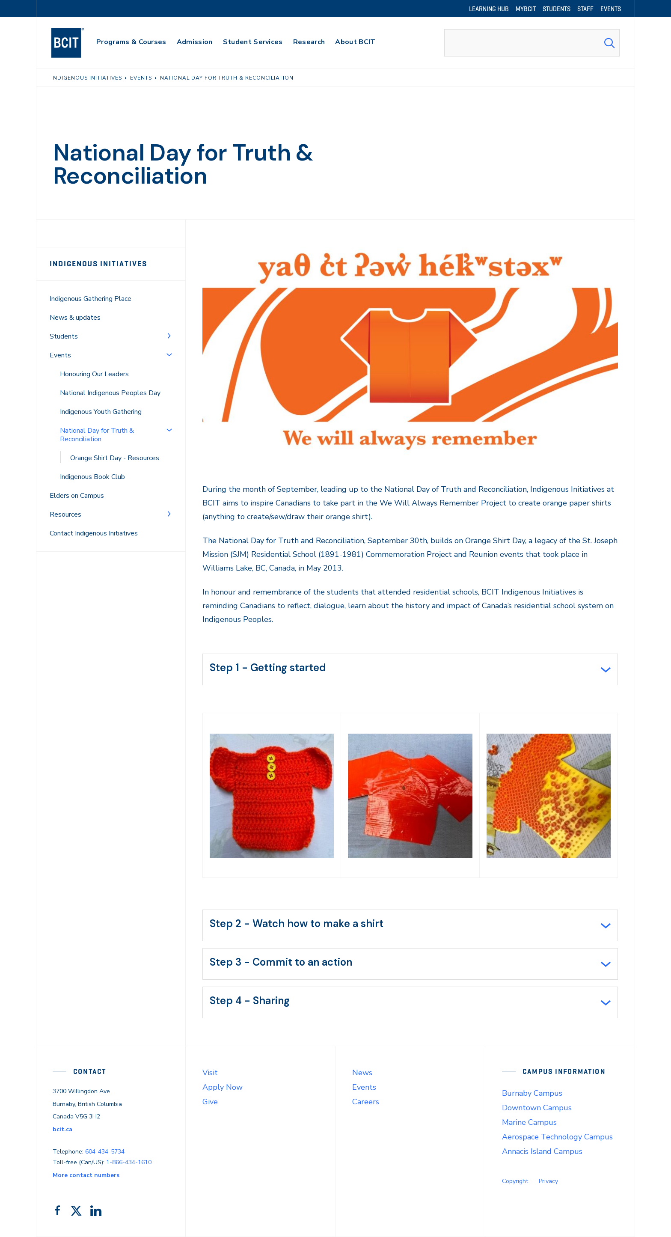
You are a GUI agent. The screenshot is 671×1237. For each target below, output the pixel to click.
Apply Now (222, 1087)
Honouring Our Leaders (94, 374)
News (362, 1073)
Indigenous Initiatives (98, 263)
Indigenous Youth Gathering (101, 411)
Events (60, 355)
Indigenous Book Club (92, 477)
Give (210, 1102)
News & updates (75, 317)
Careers (365, 1102)
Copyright (515, 1181)
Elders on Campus (77, 495)
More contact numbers (86, 1175)
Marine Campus (529, 1122)
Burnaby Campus (532, 1093)
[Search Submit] (609, 42)
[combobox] (532, 42)
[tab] (410, 669)
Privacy (548, 1181)
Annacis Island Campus (542, 1151)
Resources (65, 514)
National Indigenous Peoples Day (110, 393)
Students (64, 336)
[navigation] (76, 43)
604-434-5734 (105, 1152)
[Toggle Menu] (169, 335)
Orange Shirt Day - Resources (114, 458)
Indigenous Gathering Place (90, 298)
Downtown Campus (537, 1108)
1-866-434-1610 (128, 1162)
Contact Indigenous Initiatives (94, 533)
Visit (210, 1073)
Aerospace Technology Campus (557, 1137)
